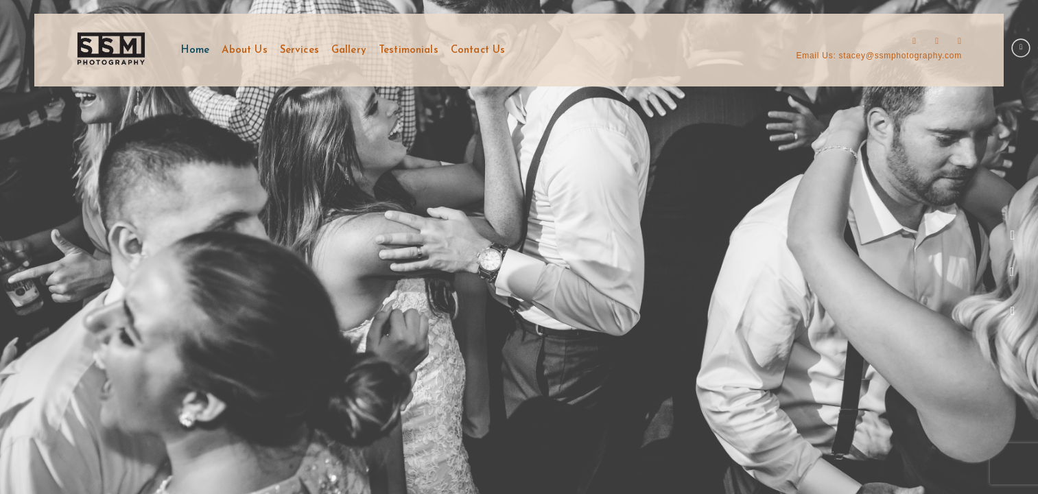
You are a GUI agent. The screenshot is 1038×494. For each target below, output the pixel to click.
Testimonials (408, 50)
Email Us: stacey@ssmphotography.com (879, 55)
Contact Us (478, 50)
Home (195, 50)
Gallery (348, 50)
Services (299, 50)
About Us (244, 50)
